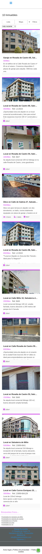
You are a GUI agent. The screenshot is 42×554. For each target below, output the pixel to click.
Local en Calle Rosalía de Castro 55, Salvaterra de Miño (20, 346)
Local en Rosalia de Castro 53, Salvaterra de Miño (20, 394)
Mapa (21, 22)
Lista (8, 22)
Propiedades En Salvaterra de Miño (12, 517)
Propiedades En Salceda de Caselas (12, 519)
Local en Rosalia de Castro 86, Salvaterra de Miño (20, 250)
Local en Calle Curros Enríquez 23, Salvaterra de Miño (20, 490)
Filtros (35, 22)
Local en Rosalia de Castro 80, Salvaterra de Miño (20, 106)
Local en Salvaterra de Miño (15, 442)
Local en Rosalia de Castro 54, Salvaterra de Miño (20, 154)
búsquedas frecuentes (11, 512)
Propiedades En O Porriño (9, 521)
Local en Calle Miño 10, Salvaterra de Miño (20, 298)
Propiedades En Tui (7, 524)
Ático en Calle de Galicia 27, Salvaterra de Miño (20, 202)
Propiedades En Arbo (7, 522)
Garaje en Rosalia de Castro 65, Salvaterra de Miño (20, 58)
